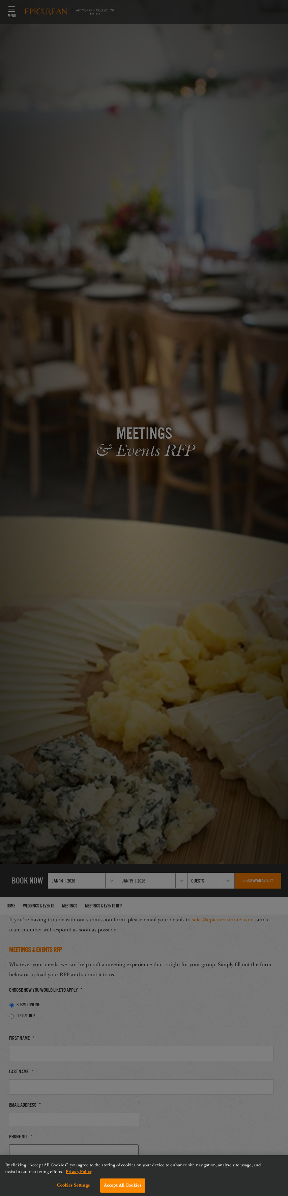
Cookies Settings (73, 1188)
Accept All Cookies (122, 1188)
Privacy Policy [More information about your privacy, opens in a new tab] (78, 1174)
